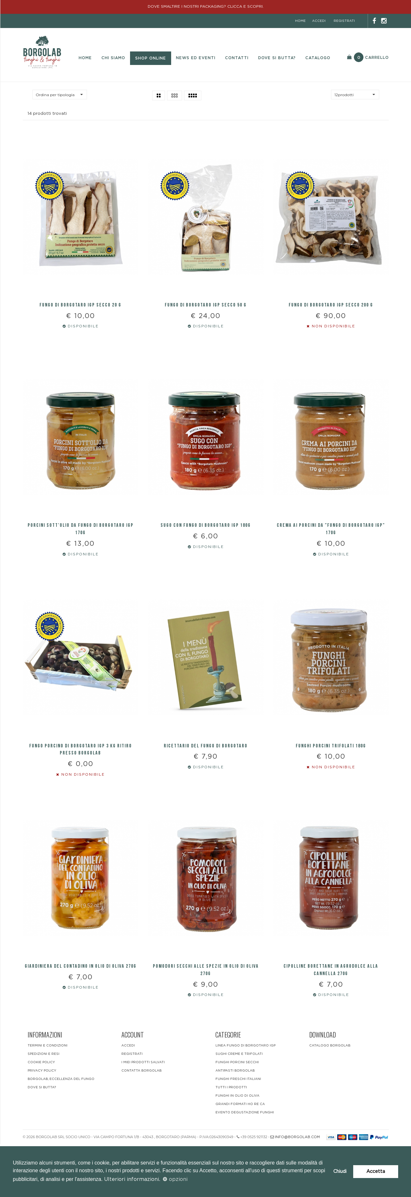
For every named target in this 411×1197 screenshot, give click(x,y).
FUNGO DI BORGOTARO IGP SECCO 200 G (331, 318)
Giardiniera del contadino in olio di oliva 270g (80, 1019)
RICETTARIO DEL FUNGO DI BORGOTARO (206, 785)
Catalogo (317, 58)
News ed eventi (195, 58)
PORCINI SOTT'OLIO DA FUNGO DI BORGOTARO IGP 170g (81, 555)
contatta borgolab (141, 1123)
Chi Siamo (113, 58)
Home (85, 58)
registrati (344, 21)
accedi (319, 21)
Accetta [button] (375, 1171)
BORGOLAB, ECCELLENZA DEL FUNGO (61, 1131)
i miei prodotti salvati (143, 1115)
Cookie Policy (41, 1115)
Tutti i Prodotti (231, 1140)
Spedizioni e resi (43, 1106)
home (300, 21)
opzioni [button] (175, 1179)
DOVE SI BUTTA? (42, 1140)
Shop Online (150, 58)
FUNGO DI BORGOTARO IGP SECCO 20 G (80, 318)
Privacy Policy (42, 1123)
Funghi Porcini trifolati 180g (331, 785)
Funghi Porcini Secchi (237, 1115)
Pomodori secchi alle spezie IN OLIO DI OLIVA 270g (206, 1023)
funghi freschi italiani (238, 1131)
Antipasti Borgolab (235, 1123)
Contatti (237, 58)
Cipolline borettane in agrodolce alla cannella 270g (331, 1023)
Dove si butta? (277, 58)
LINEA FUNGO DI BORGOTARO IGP (245, 1098)
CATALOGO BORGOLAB (329, 1098)
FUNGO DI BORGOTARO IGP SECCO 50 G (206, 318)
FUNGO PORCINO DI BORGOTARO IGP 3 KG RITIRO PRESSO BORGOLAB (80, 789)
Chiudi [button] (339, 1171)
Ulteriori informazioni (131, 1179)
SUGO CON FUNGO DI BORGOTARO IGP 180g (206, 552)
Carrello (368, 57)
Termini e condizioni (47, 1098)
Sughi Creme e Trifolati (239, 1106)
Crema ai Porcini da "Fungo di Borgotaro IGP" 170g (331, 555)
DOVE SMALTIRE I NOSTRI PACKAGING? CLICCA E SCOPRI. (206, 6)
